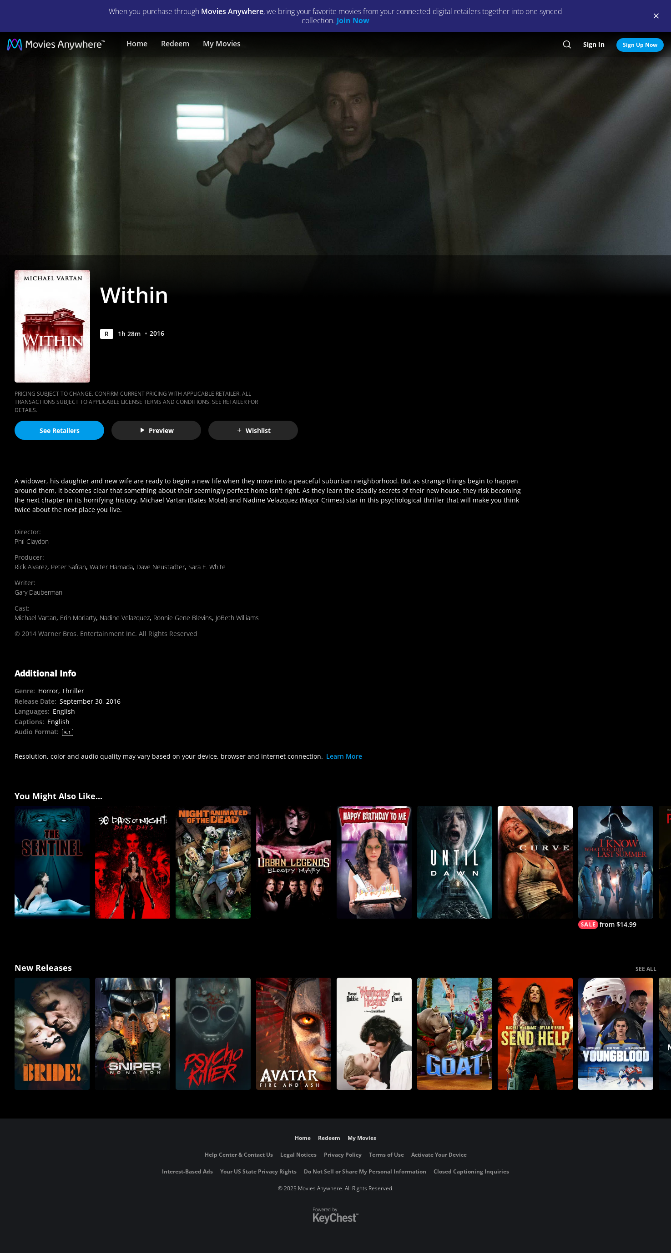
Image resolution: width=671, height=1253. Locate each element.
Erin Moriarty (78, 617)
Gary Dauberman (38, 592)
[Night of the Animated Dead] (213, 862)
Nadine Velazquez (125, 617)
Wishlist (253, 430)
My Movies (222, 44)
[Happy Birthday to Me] (374, 862)
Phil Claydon (32, 541)
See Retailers (60, 430)
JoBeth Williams (237, 617)
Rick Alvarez (31, 566)
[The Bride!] (52, 1034)
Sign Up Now (640, 45)
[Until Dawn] (454, 862)
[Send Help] (535, 1034)
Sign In (594, 44)
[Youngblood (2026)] (615, 1034)
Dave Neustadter (160, 566)
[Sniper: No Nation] (132, 1034)
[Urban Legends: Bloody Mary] (293, 862)
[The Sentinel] (52, 862)
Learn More (344, 756)
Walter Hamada (111, 566)
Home (136, 44)
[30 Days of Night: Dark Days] (132, 862)
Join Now (353, 20)
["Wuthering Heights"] (374, 1034)
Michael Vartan (35, 617)
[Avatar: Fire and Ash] (293, 1034)
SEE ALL (646, 969)
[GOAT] (454, 1034)
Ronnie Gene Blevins (182, 617)
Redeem (175, 44)
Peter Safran (68, 566)
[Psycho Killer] (213, 1034)
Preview (156, 430)
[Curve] (535, 862)
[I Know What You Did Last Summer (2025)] (615, 867)
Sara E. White (207, 566)
